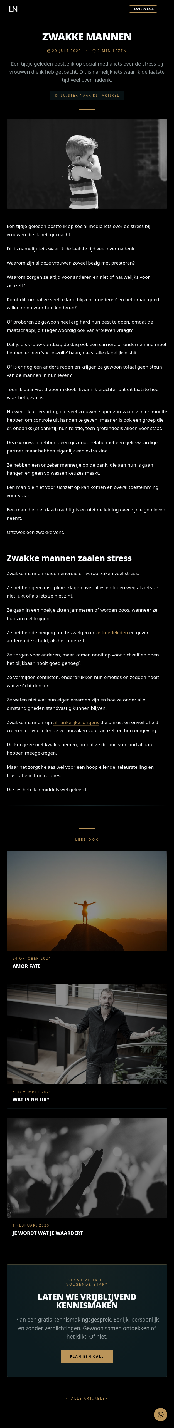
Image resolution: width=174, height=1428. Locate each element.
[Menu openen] (164, 9)
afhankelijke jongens (76, 722)
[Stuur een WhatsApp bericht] (160, 1414)
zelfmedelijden (111, 632)
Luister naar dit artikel (87, 95)
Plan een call (143, 9)
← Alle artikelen (87, 1398)
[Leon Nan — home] (13, 9)
